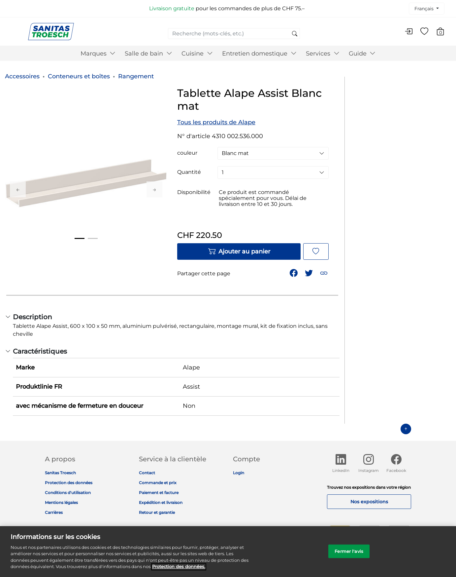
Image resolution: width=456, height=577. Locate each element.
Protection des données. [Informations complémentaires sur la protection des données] (178, 570)
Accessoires (22, 76)
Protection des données (68, 482)
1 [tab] (79, 238)
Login (238, 472)
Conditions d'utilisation (68, 492)
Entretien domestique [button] (259, 53)
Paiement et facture (159, 492)
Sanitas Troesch (60, 472)
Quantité (189, 172)
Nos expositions (369, 502)
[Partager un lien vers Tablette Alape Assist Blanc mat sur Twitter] (309, 272)
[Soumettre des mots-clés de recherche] (294, 34)
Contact (147, 472)
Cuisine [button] (197, 53)
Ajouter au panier (239, 251)
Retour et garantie (157, 512)
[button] (324, 272)
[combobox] (234, 33)
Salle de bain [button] (148, 53)
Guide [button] (362, 53)
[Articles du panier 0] (443, 32)
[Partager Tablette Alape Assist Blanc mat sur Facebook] (294, 272)
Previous (18, 189)
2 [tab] (93, 238)
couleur (187, 153)
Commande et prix (158, 482)
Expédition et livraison (160, 502)
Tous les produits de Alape (216, 122)
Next (154, 189)
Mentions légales (61, 502)
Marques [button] (98, 53)
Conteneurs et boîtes (79, 76)
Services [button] (323, 53)
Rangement (136, 76)
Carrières (54, 512)
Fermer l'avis (349, 555)
